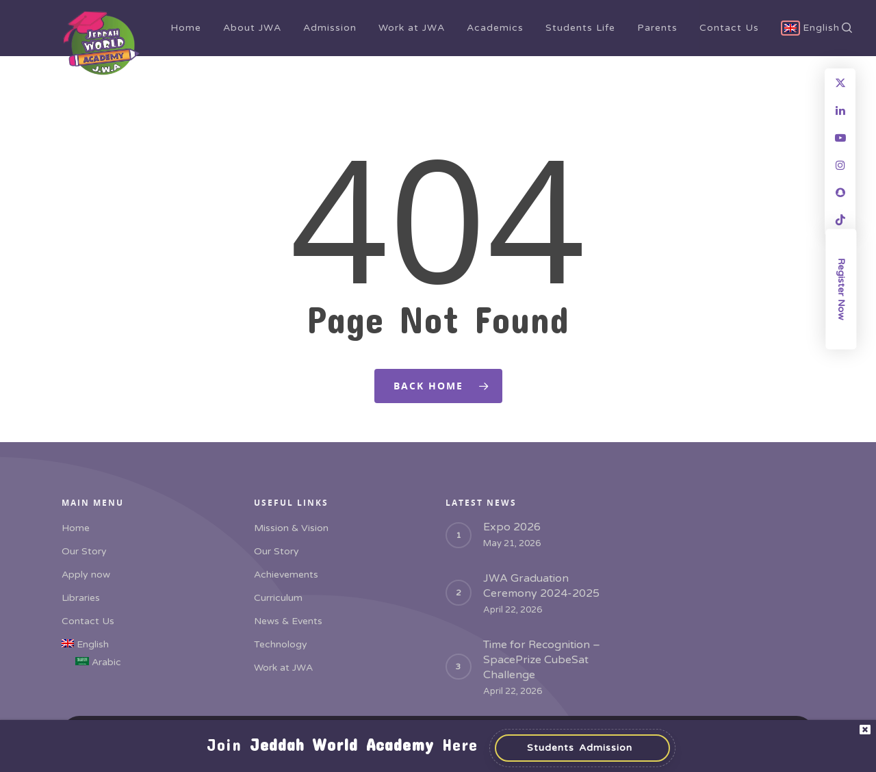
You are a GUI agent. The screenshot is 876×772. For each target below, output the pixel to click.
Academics (495, 28)
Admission (330, 28)
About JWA (252, 28)
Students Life (580, 28)
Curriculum (278, 598)
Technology (280, 644)
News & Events (288, 621)
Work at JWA (411, 28)
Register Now (841, 288)
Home (185, 28)
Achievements (286, 574)
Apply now (86, 574)
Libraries (81, 598)
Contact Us (729, 28)
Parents (657, 28)
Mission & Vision (291, 528)
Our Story (84, 551)
